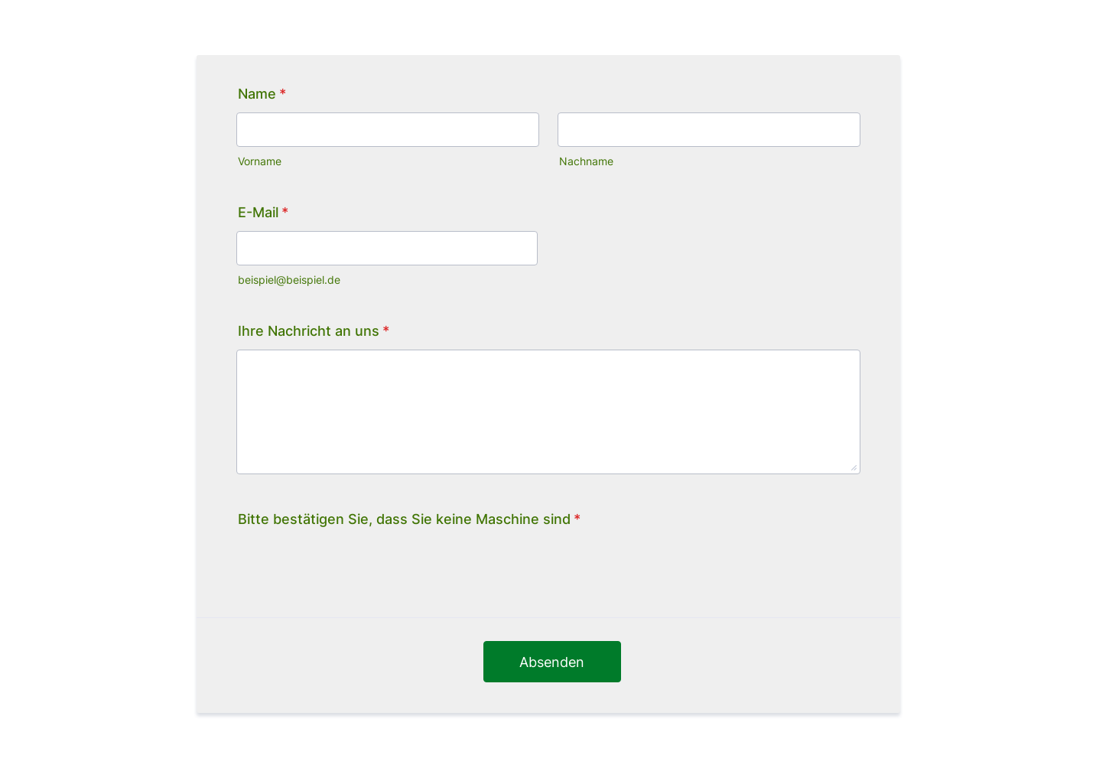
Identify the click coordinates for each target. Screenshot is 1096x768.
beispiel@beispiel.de (289, 280)
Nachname (586, 161)
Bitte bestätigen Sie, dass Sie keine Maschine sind (409, 519)
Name (262, 94)
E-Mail (263, 212)
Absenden (551, 662)
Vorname (259, 161)
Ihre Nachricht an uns (313, 331)
